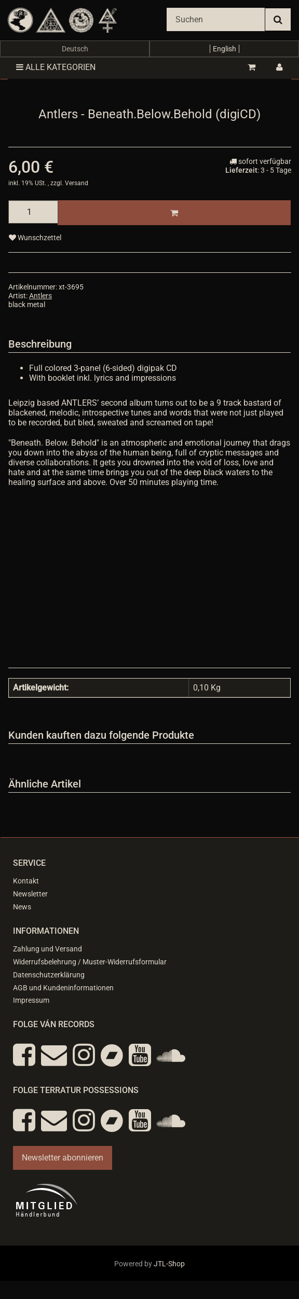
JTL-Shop (169, 1264)
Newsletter (30, 894)
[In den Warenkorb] (174, 212)
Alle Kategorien (56, 67)
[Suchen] (216, 19)
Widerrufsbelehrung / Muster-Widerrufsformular (90, 962)
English (224, 49)
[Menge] (33, 212)
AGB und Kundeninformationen (63, 988)
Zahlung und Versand (47, 949)
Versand (76, 183)
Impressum (31, 1000)
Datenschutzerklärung (49, 975)
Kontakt (26, 881)
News (22, 907)
